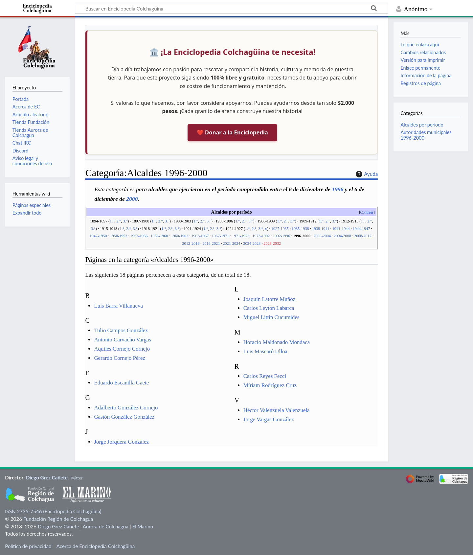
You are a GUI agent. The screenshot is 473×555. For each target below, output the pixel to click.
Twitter (76, 477)
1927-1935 (280, 228)
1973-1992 (261, 236)
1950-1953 (118, 236)
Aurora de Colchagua (105, 526)
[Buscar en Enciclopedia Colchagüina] (231, 8)
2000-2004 (322, 236)
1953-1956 (139, 236)
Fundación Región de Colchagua (58, 519)
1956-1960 (159, 236)
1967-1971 (220, 236)
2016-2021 (211, 243)
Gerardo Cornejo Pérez (119, 358)
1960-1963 (179, 236)
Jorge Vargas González (268, 419)
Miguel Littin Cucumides (271, 317)
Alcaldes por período (421, 124)
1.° (112, 221)
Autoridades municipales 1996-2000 (425, 134)
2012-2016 (190, 243)
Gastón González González (124, 417)
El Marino (142, 526)
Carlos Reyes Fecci (264, 376)
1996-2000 (301, 236)
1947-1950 (98, 236)
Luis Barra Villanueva (118, 306)
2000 (132, 199)
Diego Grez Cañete (47, 477)
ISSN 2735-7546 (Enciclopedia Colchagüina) (53, 511)
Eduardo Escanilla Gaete (121, 383)
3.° (125, 221)
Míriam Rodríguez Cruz (270, 385)
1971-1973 (240, 236)
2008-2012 (363, 236)
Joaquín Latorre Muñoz (269, 299)
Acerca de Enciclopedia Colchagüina (95, 546)
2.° (118, 221)
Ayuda (366, 174)
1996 (337, 189)
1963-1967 (200, 236)
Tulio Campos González (120, 330)
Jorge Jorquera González (121, 442)
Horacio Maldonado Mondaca (276, 342)
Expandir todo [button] (27, 213)
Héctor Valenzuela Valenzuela (276, 410)
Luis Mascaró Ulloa (265, 351)
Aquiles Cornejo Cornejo (122, 349)
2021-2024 (231, 243)
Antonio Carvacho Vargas (122, 339)
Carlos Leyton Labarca (268, 308)
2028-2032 (272, 243)
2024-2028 (251, 243)
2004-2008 (342, 236)
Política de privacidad (28, 546)
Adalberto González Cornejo (126, 408)
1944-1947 (361, 228)
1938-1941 (320, 228)
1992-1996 (281, 236)
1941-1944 (341, 228)
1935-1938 (300, 228)
